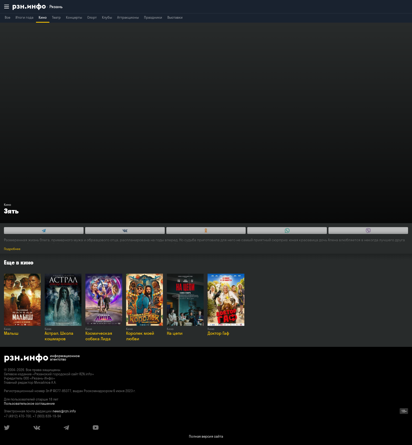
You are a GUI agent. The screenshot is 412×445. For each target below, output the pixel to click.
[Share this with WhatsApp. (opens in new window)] (287, 230)
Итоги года (24, 17)
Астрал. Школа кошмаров (59, 336)
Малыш (11, 333)
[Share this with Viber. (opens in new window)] (368, 230)
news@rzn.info (64, 411)
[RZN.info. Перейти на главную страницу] (38, 6)
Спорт (92, 17)
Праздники (153, 17)
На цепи (175, 333)
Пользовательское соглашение (29, 403)
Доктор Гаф (218, 333)
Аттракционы (128, 17)
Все (7, 17)
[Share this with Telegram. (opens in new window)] (44, 230)
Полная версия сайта (206, 436)
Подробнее (12, 249)
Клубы (107, 17)
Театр (56, 17)
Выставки (175, 17)
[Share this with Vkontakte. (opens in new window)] (125, 230)
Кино (43, 17)
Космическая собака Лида (98, 336)
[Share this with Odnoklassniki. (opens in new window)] (206, 230)
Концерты (74, 17)
